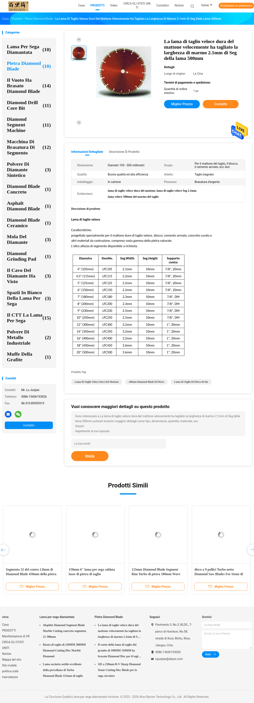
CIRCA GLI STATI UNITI (13, 645)
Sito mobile (9, 665)
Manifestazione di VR (16, 636)
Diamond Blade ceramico (29, 222)
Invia (89, 456)
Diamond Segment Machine (29, 124)
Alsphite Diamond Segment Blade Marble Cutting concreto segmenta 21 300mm (64, 631)
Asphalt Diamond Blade (29, 205)
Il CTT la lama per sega (29, 317)
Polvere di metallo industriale (29, 337)
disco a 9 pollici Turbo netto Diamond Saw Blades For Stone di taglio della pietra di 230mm (218, 574)
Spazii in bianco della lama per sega (29, 298)
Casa (5, 624)
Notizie (6, 653)
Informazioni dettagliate (87, 151)
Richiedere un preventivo (236, 5)
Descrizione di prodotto (124, 151)
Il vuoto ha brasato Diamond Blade (29, 85)
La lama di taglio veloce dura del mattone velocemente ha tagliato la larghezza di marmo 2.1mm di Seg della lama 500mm (119, 632)
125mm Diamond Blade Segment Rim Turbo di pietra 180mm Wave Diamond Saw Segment (156, 574)
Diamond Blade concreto (29, 189)
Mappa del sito (11, 659)
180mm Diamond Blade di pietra (146, 381)
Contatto (28, 425)
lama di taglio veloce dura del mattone (97, 381)
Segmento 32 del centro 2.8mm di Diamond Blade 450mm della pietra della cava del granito (31, 574)
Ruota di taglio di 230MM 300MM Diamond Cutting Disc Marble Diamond (64, 650)
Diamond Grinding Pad (29, 256)
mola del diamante (29, 239)
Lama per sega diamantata (29, 49)
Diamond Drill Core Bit (29, 105)
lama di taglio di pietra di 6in (191, 381)
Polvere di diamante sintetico (29, 169)
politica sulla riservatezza (10, 674)
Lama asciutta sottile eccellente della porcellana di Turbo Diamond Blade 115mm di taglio (63, 670)
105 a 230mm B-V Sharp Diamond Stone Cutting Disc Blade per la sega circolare (119, 670)
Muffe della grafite (29, 356)
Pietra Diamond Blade (29, 66)
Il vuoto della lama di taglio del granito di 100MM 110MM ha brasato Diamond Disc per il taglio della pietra (119, 651)
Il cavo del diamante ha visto (29, 276)
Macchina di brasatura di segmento (29, 147)
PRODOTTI (9, 630)
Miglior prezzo (182, 104)
